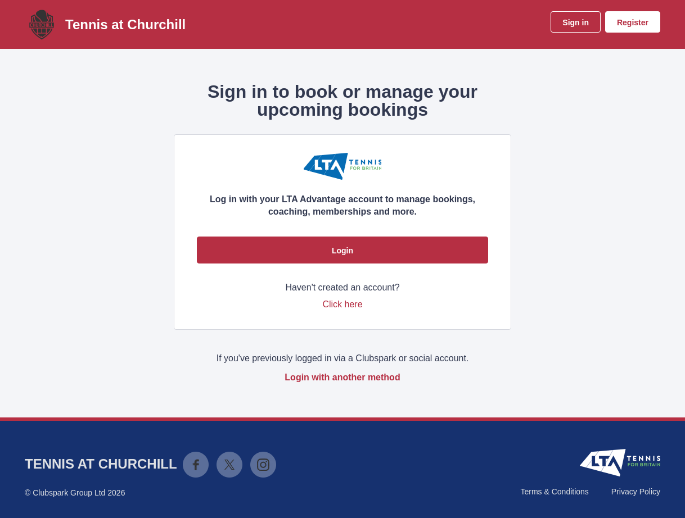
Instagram (263, 465)
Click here (342, 304)
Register (632, 22)
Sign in (575, 22)
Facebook (196, 465)
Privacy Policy (635, 491)
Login (342, 250)
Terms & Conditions (554, 491)
